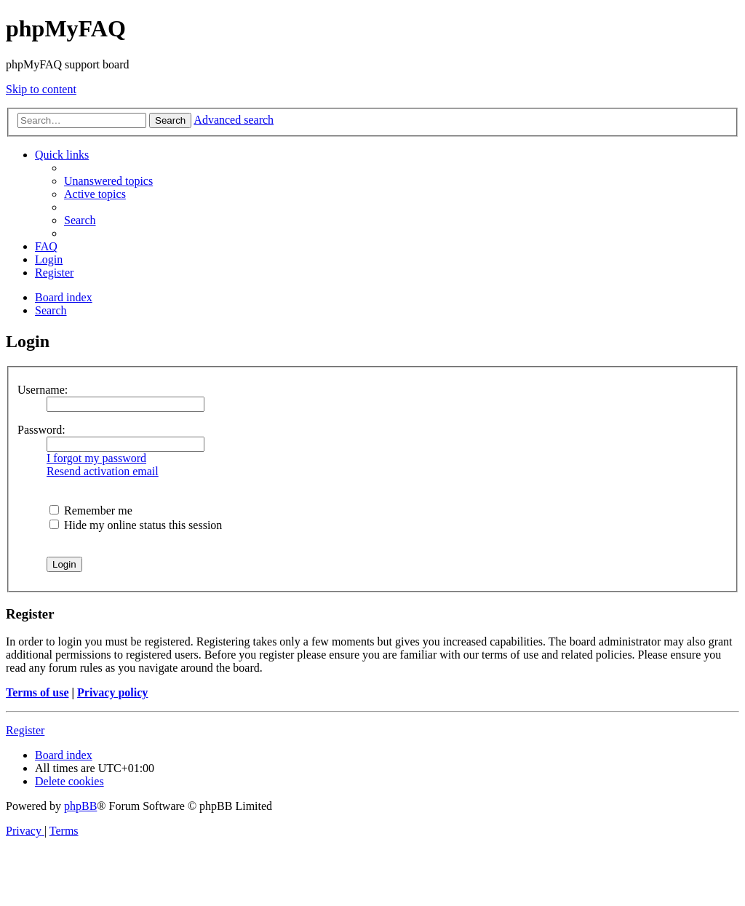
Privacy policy (112, 692)
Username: (42, 390)
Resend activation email (103, 471)
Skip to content (41, 89)
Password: (41, 430)
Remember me (90, 510)
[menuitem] (108, 181)
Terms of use (37, 692)
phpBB (80, 806)
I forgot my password (96, 458)
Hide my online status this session (135, 525)
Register (25, 730)
